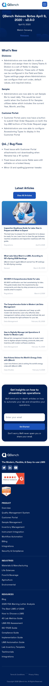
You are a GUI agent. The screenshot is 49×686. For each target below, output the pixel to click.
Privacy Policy (34, 674)
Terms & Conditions (17, 674)
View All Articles (24, 195)
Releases (24, 35)
